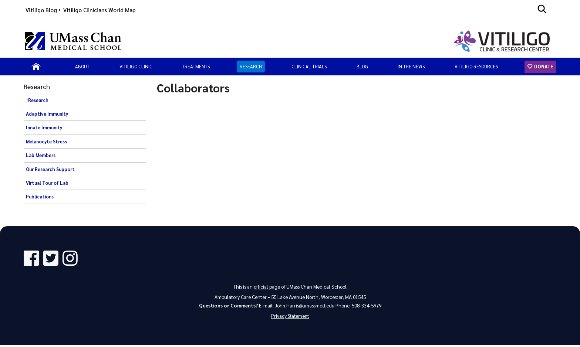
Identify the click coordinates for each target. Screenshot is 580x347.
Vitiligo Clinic (135, 66)
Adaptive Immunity (47, 114)
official (261, 288)
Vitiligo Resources (476, 66)
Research (251, 66)
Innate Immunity (44, 127)
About (82, 66)
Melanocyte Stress (46, 141)
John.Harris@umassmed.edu (304, 306)
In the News (411, 66)
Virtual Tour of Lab (47, 183)
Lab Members (40, 155)
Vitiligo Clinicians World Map (99, 10)
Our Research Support (50, 169)
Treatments (196, 66)
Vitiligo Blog (41, 10)
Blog (362, 66)
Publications (40, 197)
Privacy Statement (290, 317)
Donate (543, 66)
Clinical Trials (309, 66)
